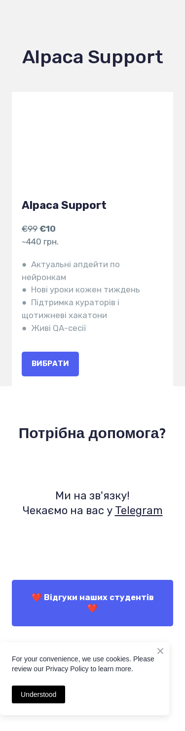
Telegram (139, 510)
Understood (38, 694)
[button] (50, 364)
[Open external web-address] (92, 467)
